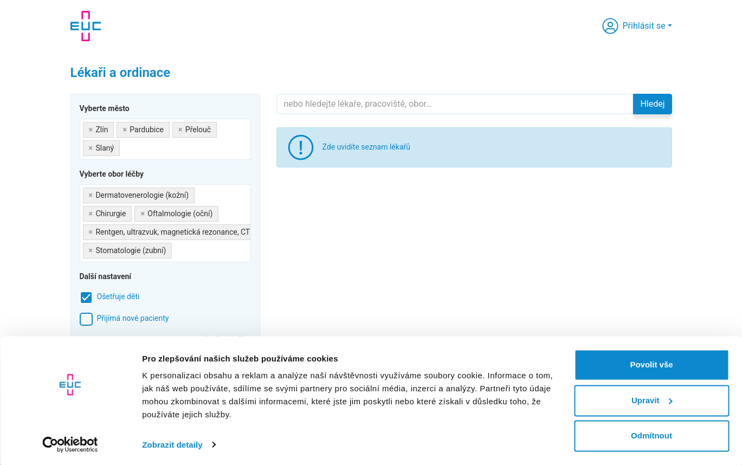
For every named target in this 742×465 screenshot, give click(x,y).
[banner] (85, 26)
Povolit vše (651, 364)
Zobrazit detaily (172, 443)
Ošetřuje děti (118, 296)
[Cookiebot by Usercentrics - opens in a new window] (70, 444)
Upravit (652, 399)
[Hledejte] (455, 104)
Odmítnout (651, 435)
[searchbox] (125, 146)
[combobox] (165, 139)
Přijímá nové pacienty (133, 318)
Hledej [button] (652, 104)
